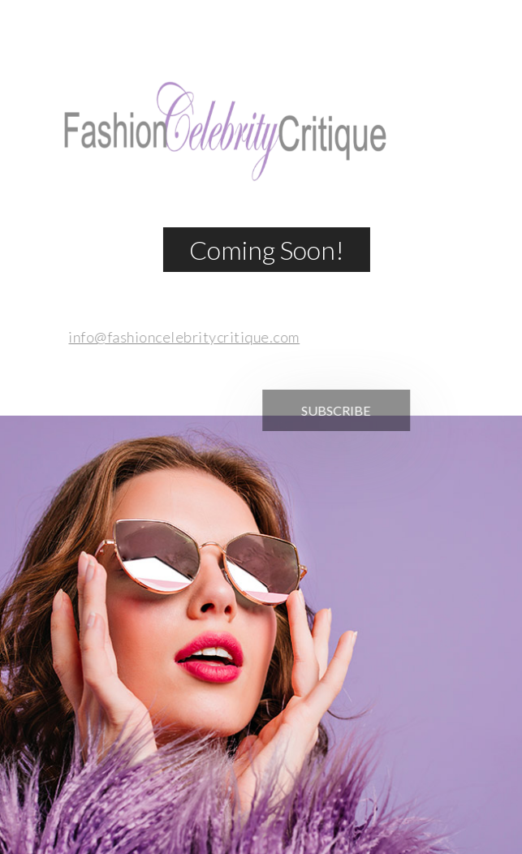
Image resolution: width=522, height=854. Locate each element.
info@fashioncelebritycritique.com (180, 337)
